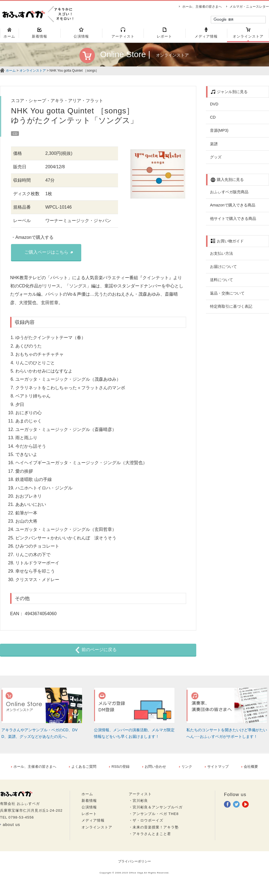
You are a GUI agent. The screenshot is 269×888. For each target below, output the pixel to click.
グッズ (216, 159)
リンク (185, 769)
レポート (89, 816)
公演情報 (89, 810)
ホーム (11, 73)
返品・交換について (227, 295)
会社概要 (249, 769)
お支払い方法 (221, 256)
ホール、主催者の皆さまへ (202, 7)
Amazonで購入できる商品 (232, 207)
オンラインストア (32, 73)
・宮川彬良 (138, 803)
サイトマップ (217, 769)
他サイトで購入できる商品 (233, 221)
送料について (221, 282)
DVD (214, 106)
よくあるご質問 (82, 769)
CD (213, 119)
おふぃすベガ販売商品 (229, 194)
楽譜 (214, 146)
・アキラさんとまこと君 (150, 836)
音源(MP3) (219, 133)
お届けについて (223, 269)
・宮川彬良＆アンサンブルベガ (156, 810)
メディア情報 (93, 823)
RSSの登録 (119, 769)
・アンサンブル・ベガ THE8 (154, 816)
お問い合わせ (154, 769)
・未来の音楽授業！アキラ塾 (154, 830)
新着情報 (89, 803)
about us (11, 827)
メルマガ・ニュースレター (249, 7)
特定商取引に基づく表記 (231, 309)
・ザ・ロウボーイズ (146, 823)
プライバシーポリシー (134, 864)
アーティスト (140, 796)
